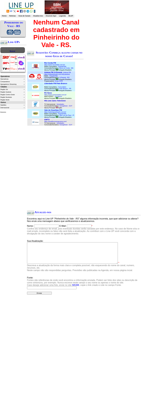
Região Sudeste (6, 92)
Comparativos (5, 81)
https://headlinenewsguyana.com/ (55, 121)
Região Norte (5, 100)
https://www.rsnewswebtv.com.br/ (55, 95)
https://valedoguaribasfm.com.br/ (55, 112)
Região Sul (4, 89)
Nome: (30, 226)
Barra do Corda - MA (66, 68)
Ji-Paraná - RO (64, 77)
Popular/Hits (62, 66)
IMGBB (75, 289)
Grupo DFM (58, 81)
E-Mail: (62, 226)
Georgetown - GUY (65, 106)
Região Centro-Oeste (8, 94)
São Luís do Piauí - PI (66, 115)
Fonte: (82, 285)
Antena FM (67, 72)
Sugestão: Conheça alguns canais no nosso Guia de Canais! (59, 54)
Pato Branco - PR (65, 88)
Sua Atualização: (35, 241)
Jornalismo (58, 96)
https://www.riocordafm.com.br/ (54, 65)
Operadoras (5, 79)
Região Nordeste (6, 97)
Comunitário (62, 87)
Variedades (60, 104)
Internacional (5, 107)
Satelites (3, 105)
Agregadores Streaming (8, 84)
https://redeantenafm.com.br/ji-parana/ (57, 74)
